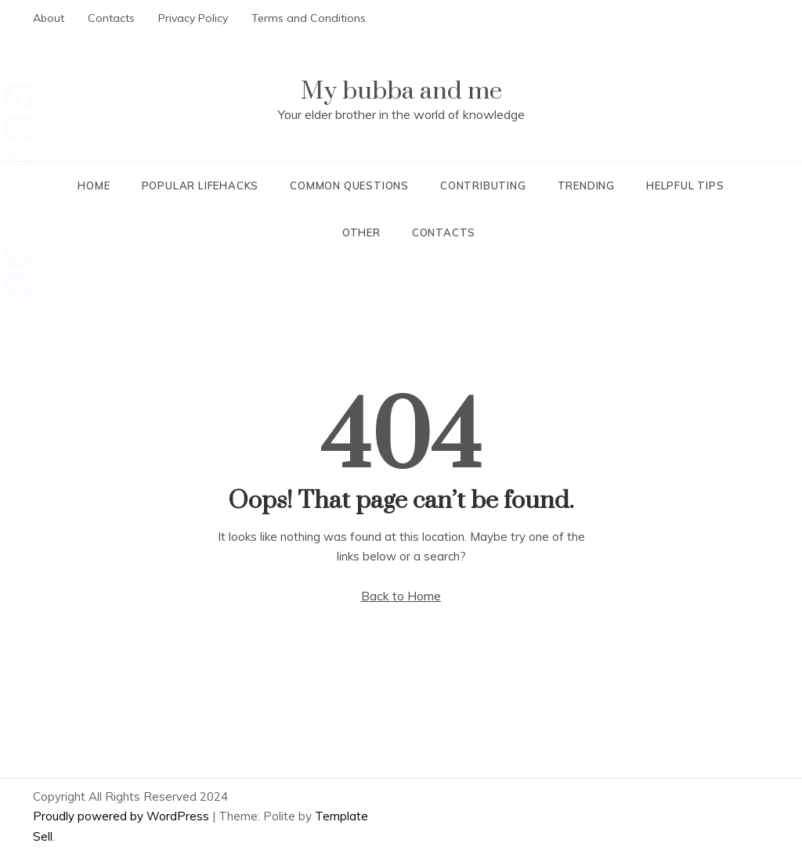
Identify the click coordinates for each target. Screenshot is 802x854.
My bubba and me (401, 91)
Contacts (111, 18)
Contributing (483, 185)
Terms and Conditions (308, 18)
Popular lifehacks (200, 185)
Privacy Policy (193, 18)
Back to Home (401, 596)
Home (94, 185)
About (48, 18)
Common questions (349, 185)
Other (361, 232)
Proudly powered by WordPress (122, 816)
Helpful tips (685, 185)
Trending (586, 185)
